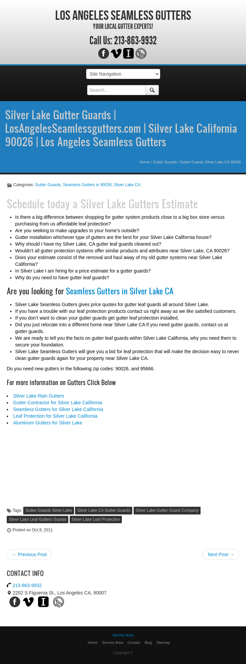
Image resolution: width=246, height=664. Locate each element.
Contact (134, 642)
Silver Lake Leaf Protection (96, 519)
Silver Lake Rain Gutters (38, 396)
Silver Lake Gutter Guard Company (167, 510)
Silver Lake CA (127, 184)
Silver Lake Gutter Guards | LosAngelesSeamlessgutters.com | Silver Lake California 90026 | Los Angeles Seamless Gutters (121, 128)
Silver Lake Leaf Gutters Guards (37, 519)
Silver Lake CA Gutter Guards (103, 510)
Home (145, 162)
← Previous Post (29, 554)
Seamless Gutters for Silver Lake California (58, 409)
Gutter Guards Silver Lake (48, 510)
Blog (148, 642)
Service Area (112, 642)
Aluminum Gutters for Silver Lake (47, 422)
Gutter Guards (165, 162)
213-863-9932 (135, 40)
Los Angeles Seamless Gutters (123, 15)
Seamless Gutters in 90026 (87, 184)
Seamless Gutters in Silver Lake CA (119, 291)
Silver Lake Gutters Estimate (139, 203)
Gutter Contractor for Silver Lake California (57, 402)
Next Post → (221, 554)
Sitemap (163, 642)
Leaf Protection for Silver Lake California (55, 416)
